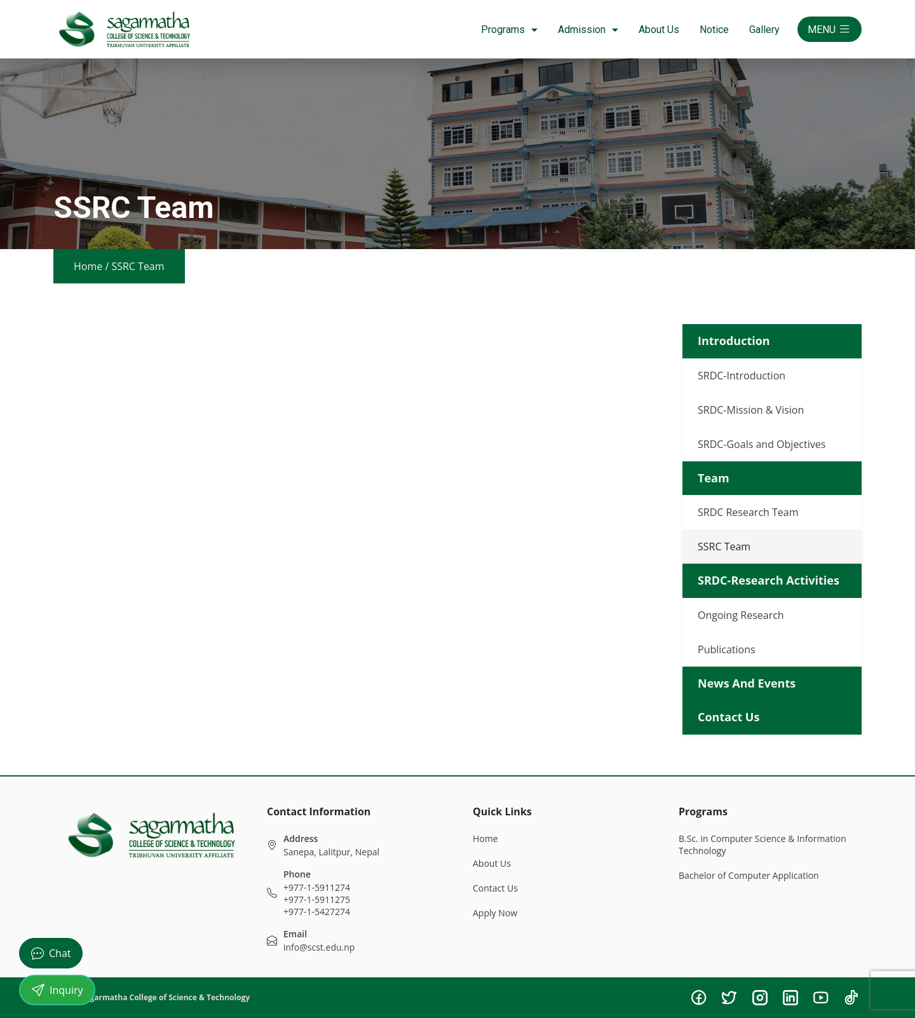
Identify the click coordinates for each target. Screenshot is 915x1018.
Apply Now (495, 913)
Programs (509, 30)
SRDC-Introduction (741, 376)
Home (88, 266)
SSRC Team (724, 546)
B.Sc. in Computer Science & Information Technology (762, 844)
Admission (588, 30)
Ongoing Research (741, 615)
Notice (714, 30)
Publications (727, 649)
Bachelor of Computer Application (749, 875)
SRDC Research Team (748, 512)
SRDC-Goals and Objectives (761, 444)
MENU (829, 29)
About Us (659, 30)
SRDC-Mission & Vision (751, 410)
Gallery (764, 30)
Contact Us (495, 888)
